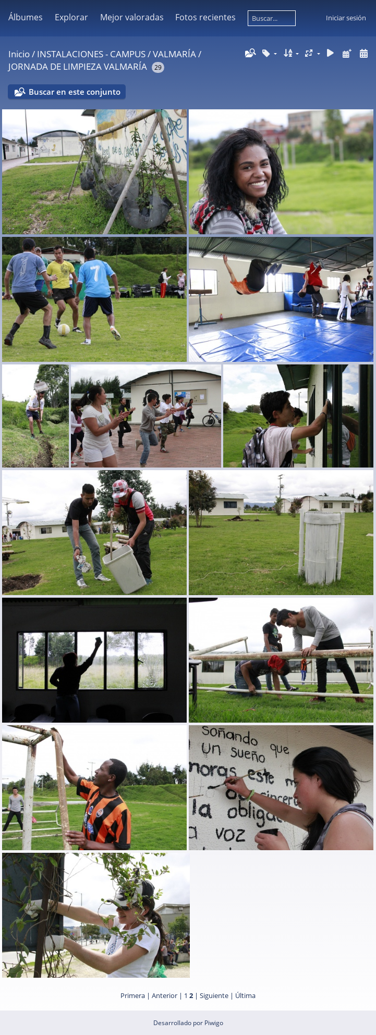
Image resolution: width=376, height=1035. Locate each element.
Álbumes (25, 17)
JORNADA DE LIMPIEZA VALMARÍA (77, 66)
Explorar (71, 17)
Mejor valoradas (132, 17)
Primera (132, 995)
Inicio (19, 54)
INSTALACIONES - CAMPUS (91, 54)
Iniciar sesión (346, 17)
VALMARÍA (174, 54)
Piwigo (213, 1022)
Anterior (164, 995)
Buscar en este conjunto (74, 91)
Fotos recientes (205, 17)
